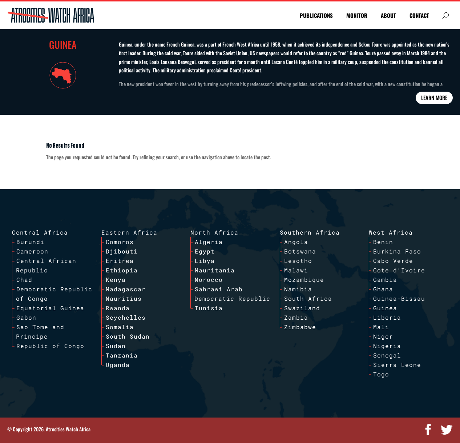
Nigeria (387, 346)
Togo (381, 374)
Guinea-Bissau (399, 298)
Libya (205, 260)
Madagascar (126, 289)
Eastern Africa (129, 232)
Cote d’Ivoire (399, 270)
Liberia (387, 317)
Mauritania (215, 270)
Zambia (296, 317)
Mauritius (124, 298)
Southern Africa (310, 232)
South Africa (308, 298)
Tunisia (209, 308)
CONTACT (419, 15)
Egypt (205, 251)
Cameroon (32, 251)
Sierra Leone (397, 364)
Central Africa (40, 232)
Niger (383, 336)
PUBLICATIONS (316, 15)
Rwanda (118, 308)
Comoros (120, 242)
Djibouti (122, 251)
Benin (383, 242)
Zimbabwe (300, 327)
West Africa (391, 232)
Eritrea (120, 260)
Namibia (298, 289)
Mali (381, 327)
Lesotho (298, 260)
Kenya (116, 279)
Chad (24, 279)
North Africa (214, 232)
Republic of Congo (50, 346)
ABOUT (388, 15)
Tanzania (122, 355)
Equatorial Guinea (50, 308)
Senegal (387, 355)
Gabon (26, 317)
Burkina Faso (397, 251)
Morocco (209, 279)
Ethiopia (122, 270)
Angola (296, 242)
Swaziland (302, 308)
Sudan (116, 346)
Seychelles (126, 317)
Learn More (434, 97)
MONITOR (356, 15)
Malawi (296, 270)
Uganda (118, 364)
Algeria (209, 242)
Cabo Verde (393, 260)
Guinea (385, 308)
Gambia (385, 279)
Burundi (30, 242)
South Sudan (128, 336)
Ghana (383, 289)
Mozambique (304, 279)
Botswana (300, 251)
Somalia (120, 327)
